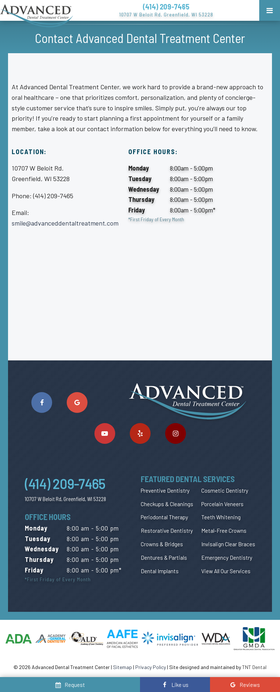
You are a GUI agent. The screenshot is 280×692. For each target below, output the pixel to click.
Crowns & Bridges (162, 544)
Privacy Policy (150, 667)
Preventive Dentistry (165, 490)
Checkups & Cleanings (167, 504)
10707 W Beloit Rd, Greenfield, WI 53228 (166, 14)
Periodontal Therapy (164, 517)
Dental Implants (160, 571)
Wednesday (143, 189)
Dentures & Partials (164, 557)
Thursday (141, 199)
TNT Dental (254, 667)
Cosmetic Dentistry (224, 490)
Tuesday (139, 179)
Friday (136, 210)
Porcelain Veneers (222, 504)
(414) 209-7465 (166, 6)
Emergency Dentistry (226, 557)
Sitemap (122, 667)
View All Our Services (225, 571)
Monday (138, 168)
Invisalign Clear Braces (228, 544)
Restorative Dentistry (167, 530)
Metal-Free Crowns (223, 530)
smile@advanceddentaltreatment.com (65, 223)
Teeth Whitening (221, 517)
